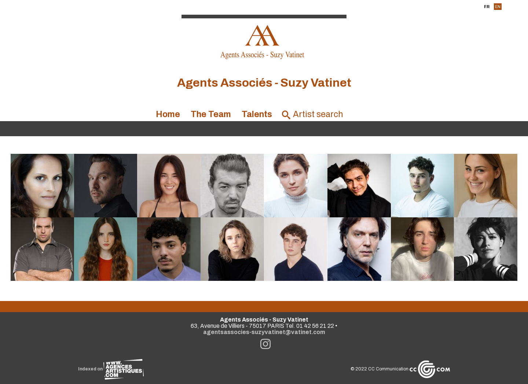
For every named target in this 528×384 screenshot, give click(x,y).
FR (486, 6)
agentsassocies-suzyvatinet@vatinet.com (264, 332)
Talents (257, 114)
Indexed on (111, 369)
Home (168, 114)
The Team (211, 114)
